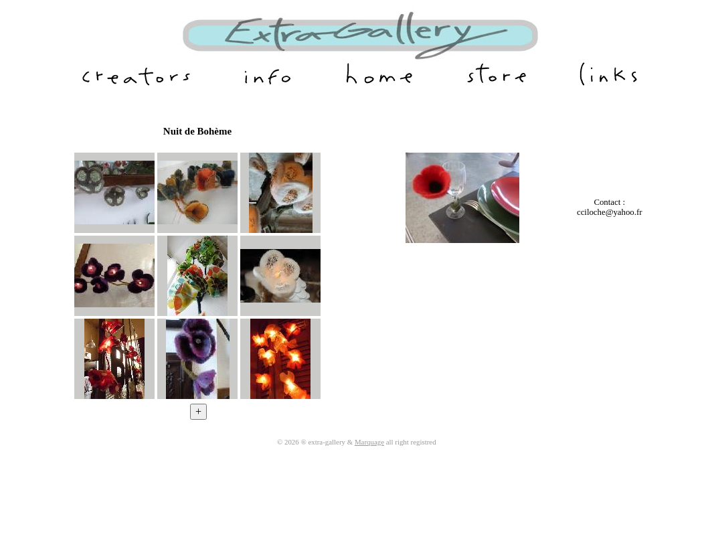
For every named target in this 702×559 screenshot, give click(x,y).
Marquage (369, 442)
